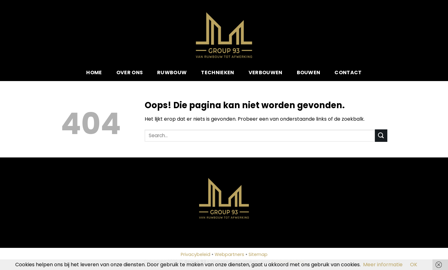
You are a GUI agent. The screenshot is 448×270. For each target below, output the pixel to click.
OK (413, 264)
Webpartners (229, 254)
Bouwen (308, 72)
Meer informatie (383, 264)
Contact (348, 72)
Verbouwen (265, 72)
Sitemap (258, 254)
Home (94, 72)
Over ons (129, 72)
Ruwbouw (172, 72)
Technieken (217, 72)
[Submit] (381, 135)
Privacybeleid (195, 254)
